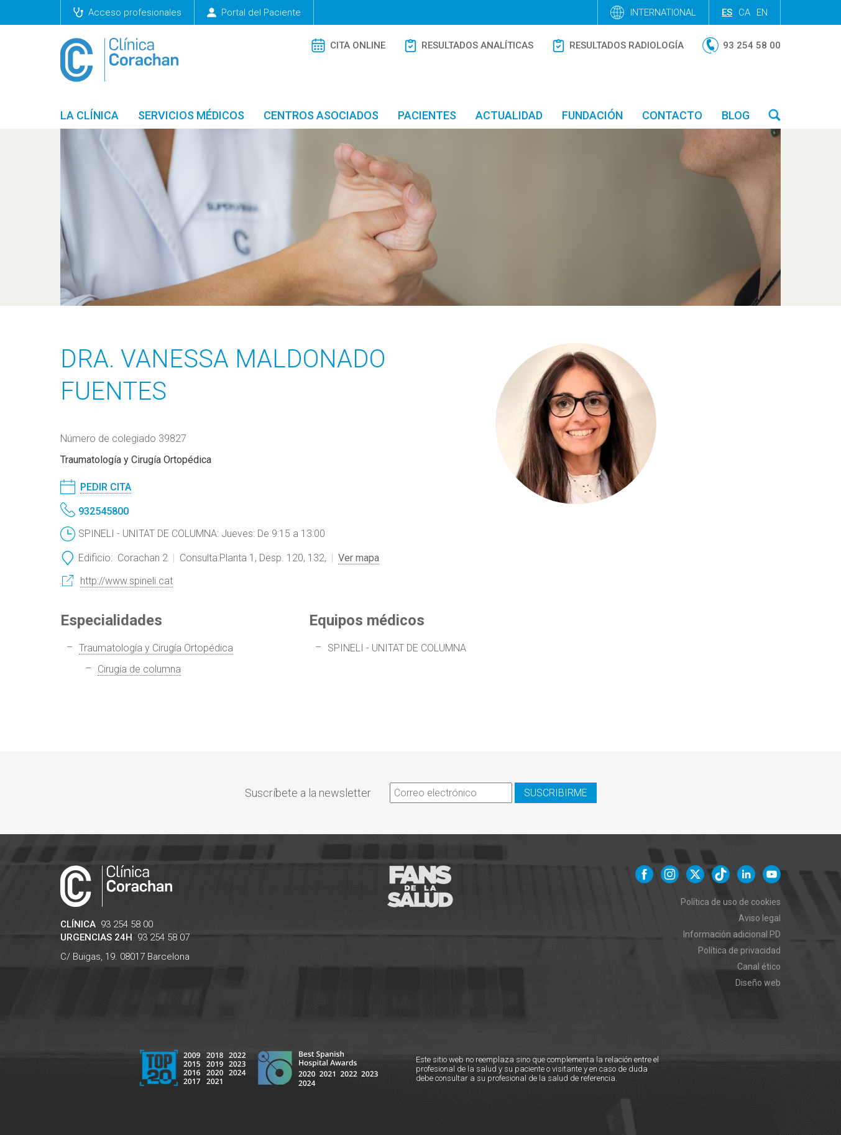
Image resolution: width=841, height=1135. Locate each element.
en (762, 12)
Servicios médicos (191, 115)
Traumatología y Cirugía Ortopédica (156, 648)
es (727, 12)
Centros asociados (321, 115)
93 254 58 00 (127, 924)
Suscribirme (555, 793)
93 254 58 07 (163, 937)
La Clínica (89, 115)
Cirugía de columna (139, 669)
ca (744, 12)
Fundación (592, 115)
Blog (736, 115)
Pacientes (427, 115)
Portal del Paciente (254, 12)
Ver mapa (358, 558)
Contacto (672, 115)
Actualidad (509, 115)
